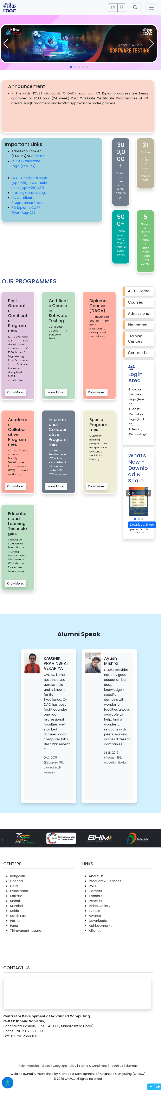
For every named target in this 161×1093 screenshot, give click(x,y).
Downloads (98, 920)
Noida (14, 910)
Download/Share (142, 525)
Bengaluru (18, 876)
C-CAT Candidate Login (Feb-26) (25, 163)
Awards (95, 915)
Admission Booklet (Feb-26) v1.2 (26, 154)
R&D (92, 886)
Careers (95, 891)
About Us (96, 876)
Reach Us (116, 1066)
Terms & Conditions (93, 1066)
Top (154, 1087)
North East (18, 915)
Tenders (95, 896)
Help (22, 1066)
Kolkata (16, 896)
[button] (152, 43)
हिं (121, 7)
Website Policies (38, 1066)
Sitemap (131, 1066)
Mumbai (16, 905)
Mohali (15, 901)
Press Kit (96, 901)
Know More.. (15, 392)
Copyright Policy (64, 1066)
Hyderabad (19, 891)
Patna (15, 920)
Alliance (95, 930)
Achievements (100, 925)
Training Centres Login (29, 192)
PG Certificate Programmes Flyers (27, 200)
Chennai (16, 881)
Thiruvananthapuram (27, 930)
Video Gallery (99, 905)
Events (94, 910)
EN (113, 7)
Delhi (14, 886)
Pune (14, 925)
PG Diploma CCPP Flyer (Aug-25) (25, 210)
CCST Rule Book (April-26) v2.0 (29, 185)
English (39, 156)
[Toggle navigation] (151, 8)
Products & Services (105, 881)
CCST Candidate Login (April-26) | (29, 180)
